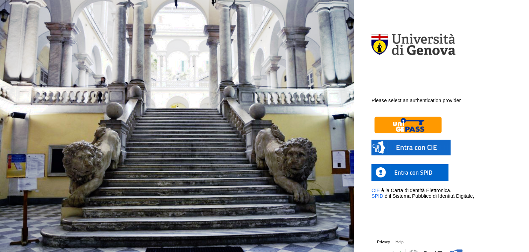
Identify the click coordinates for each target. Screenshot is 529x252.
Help (400, 242)
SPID (377, 196)
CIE (375, 190)
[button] (432, 125)
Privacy (383, 242)
